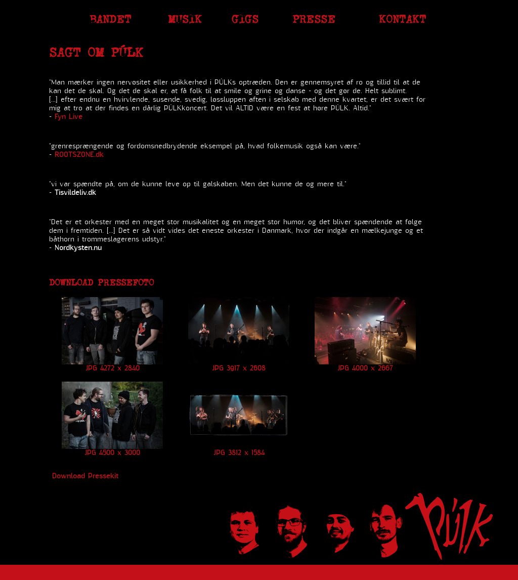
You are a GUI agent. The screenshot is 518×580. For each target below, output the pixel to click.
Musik (185, 19)
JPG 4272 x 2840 (112, 368)
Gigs (245, 19)
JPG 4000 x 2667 (365, 368)
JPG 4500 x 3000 (112, 453)
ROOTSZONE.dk (79, 155)
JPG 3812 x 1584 (239, 453)
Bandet (110, 19)
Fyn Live (68, 117)
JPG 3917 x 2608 (239, 368)
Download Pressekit (85, 476)
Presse (313, 19)
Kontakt (402, 19)
